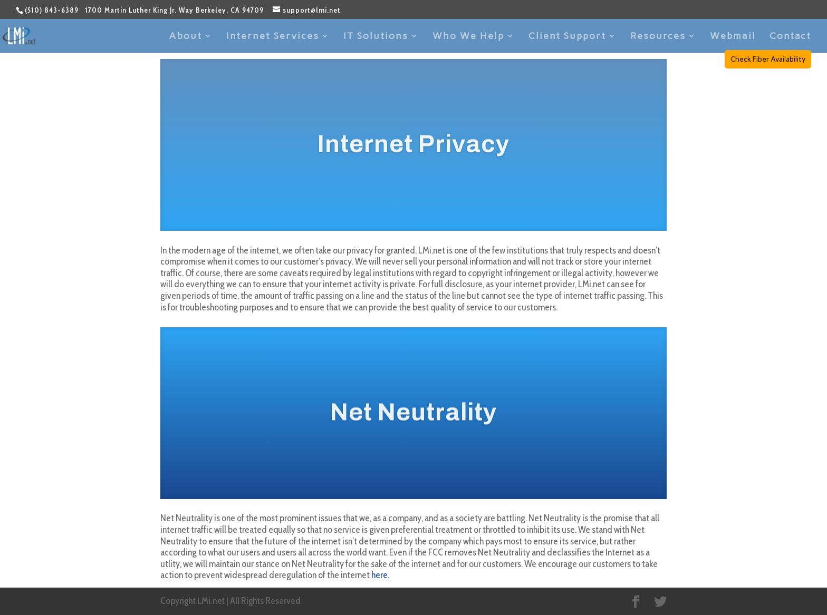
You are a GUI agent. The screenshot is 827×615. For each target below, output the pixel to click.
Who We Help (468, 37)
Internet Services (272, 37)
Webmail (733, 37)
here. (380, 575)
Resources (658, 37)
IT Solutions (375, 37)
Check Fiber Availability (767, 59)
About (185, 37)
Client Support (567, 37)
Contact (790, 37)
